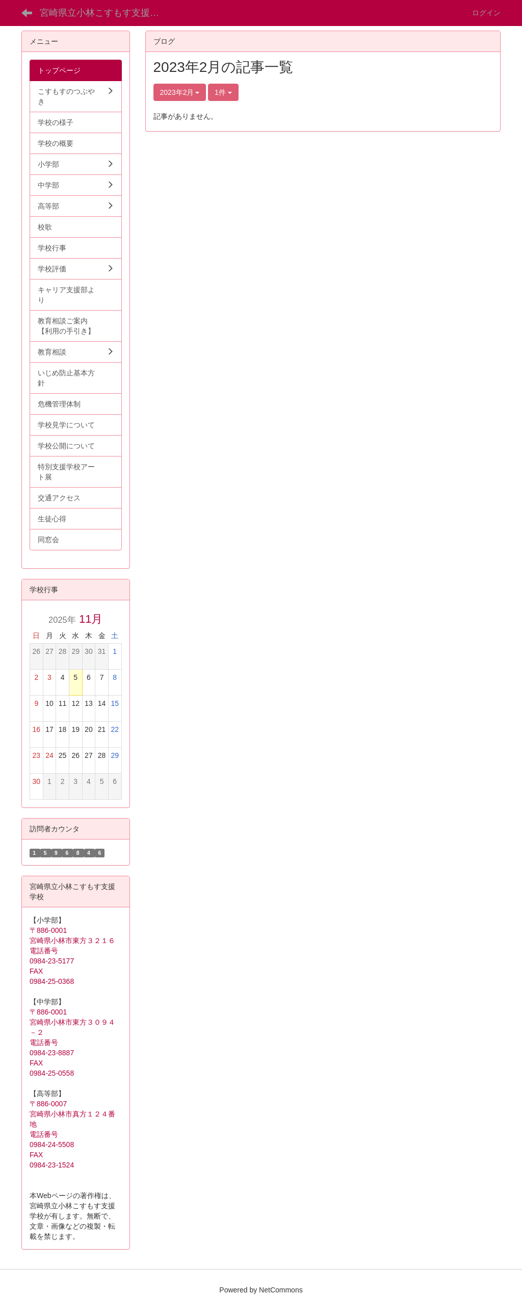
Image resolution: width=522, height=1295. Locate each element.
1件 (223, 92)
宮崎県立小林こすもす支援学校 (104, 13)
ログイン (486, 13)
